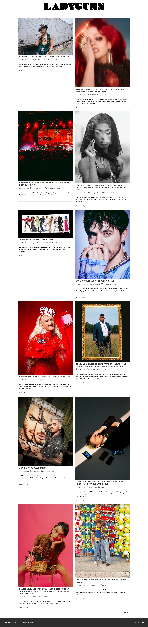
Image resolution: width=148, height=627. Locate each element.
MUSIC (55, 60)
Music (58, 188)
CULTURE (105, 193)
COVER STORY (48, 243)
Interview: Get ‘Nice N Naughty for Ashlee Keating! (45, 377)
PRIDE (52, 471)
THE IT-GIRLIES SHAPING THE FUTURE (36, 240)
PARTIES (46, 471)
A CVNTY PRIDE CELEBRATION (32, 468)
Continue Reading (24, 71)
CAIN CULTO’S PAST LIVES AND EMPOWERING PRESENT (44, 57)
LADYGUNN (25, 60)
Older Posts (126, 612)
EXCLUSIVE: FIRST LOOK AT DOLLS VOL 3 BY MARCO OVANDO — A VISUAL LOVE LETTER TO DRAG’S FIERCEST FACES (101, 187)
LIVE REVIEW (51, 188)
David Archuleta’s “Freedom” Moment (95, 281)
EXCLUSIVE (48, 60)
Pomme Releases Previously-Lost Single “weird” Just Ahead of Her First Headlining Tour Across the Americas (44, 591)
